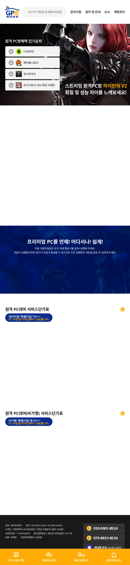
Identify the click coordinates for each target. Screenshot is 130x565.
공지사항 (75, 12)
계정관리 (119, 12)
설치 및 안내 (93, 12)
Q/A (107, 12)
